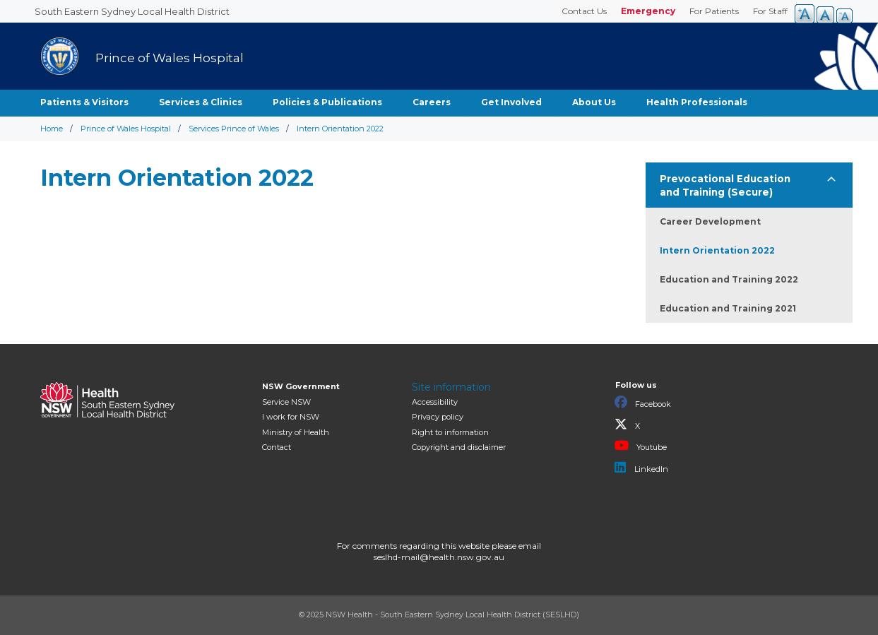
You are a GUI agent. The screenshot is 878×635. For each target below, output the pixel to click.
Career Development (710, 221)
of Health (295, 432)
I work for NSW (290, 417)
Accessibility (435, 402)
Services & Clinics (200, 102)
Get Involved (511, 102)
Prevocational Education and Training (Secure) (725, 185)
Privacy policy (437, 417)
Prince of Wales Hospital (126, 128)
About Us (594, 102)
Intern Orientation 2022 (717, 250)
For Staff (770, 11)
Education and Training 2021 (728, 308)
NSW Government (301, 386)
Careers (432, 102)
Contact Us (584, 11)
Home (51, 128)
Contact (276, 447)
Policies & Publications (327, 102)
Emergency (648, 11)
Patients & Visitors (84, 102)
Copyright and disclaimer (459, 447)
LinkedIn (641, 467)
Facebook (643, 402)
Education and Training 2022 (729, 279)
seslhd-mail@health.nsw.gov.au (439, 557)
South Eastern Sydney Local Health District (132, 11)
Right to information (450, 432)
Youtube (641, 445)
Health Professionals (696, 102)
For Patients (714, 11)
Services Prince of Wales (234, 128)
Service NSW (286, 402)
